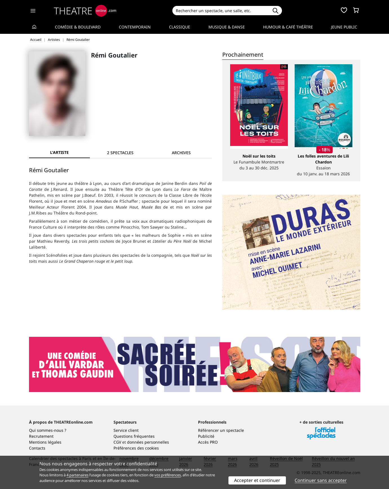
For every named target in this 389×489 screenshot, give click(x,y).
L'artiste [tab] (59, 152)
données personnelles (148, 442)
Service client (126, 430)
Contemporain (135, 27)
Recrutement (41, 436)
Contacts (37, 448)
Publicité (206, 436)
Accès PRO (208, 442)
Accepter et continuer (257, 480)
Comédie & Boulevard (78, 27)
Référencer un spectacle (221, 430)
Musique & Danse (226, 27)
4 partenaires (77, 474)
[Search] (220, 10)
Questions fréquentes (134, 436)
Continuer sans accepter (321, 480)
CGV (117, 442)
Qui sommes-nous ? (47, 430)
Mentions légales (45, 442)
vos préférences (167, 474)
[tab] (120, 152)
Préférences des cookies (136, 448)
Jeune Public (344, 27)
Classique (179, 27)
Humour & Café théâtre (288, 27)
